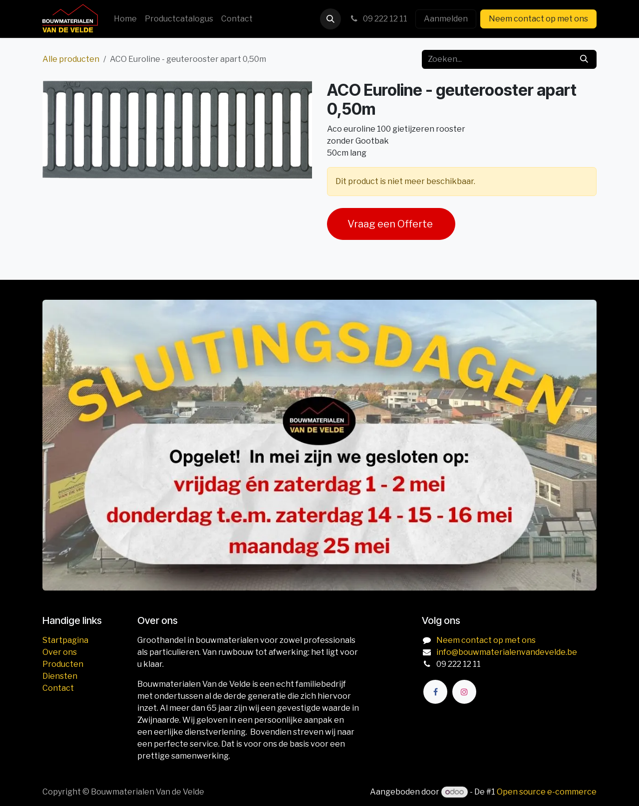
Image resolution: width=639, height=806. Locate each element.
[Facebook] (435, 692)
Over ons (59, 652)
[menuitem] (125, 19)
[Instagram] (464, 692)
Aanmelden (446, 18)
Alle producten (70, 59)
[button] (330, 18)
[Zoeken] (584, 59)
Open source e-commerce (547, 792)
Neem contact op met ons (538, 18)
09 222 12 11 (378, 18)
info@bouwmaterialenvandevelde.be (506, 652)
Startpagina (65, 640)
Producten (62, 664)
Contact (58, 688)
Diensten (59, 676)
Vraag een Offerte (391, 224)
